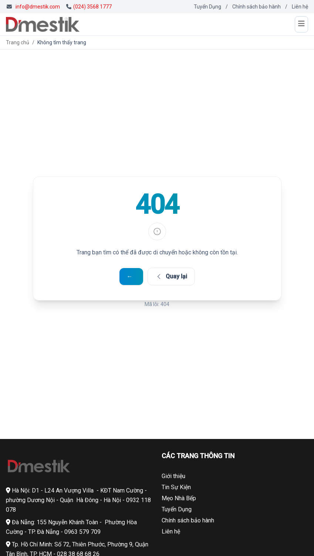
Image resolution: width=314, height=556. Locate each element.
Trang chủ (17, 42)
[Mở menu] (301, 24)
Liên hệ (300, 7)
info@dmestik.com (38, 7)
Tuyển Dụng (207, 7)
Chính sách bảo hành (256, 7)
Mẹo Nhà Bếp (179, 498)
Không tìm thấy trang (61, 42)
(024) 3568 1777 (89, 7)
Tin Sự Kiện (176, 487)
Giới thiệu (173, 476)
